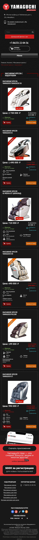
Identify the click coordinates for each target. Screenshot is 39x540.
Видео (19, 108)
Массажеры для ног (10, 495)
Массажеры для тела (10, 492)
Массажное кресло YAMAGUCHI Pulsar (10, 313)
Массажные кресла (10, 485)
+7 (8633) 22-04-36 (19, 42)
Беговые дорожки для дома (10, 500)
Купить (7, 122)
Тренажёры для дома (10, 497)
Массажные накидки (10, 490)
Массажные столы (10, 488)
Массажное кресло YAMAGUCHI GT (10, 375)
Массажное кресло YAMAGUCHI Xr (10, 253)
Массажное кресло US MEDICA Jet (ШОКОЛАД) (12, 192)
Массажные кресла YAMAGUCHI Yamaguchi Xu (12, 82)
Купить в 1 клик (31, 122)
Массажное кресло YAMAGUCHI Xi (10, 132)
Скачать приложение (19, 448)
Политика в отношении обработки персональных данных (19, 538)
